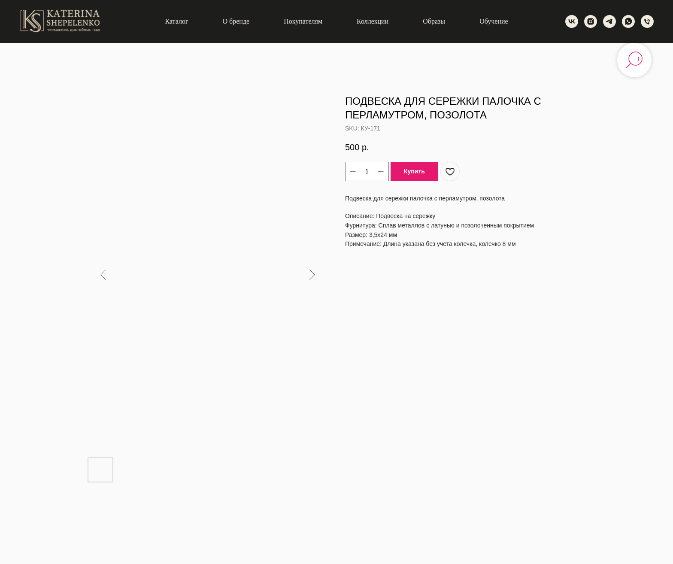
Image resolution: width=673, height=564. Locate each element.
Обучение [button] (493, 21)
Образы (434, 21)
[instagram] (590, 21)
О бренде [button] (236, 21)
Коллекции (372, 21)
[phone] (647, 21)
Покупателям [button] (303, 21)
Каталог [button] (176, 21)
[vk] (571, 21)
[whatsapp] (628, 21)
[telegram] (609, 21)
